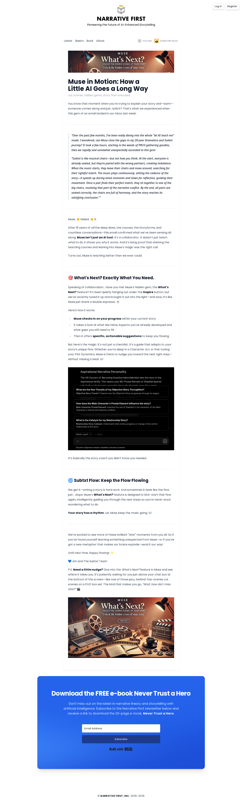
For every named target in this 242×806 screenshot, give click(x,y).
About (100, 41)
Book (90, 41)
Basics (79, 41)
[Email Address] (121, 728)
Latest (68, 41)
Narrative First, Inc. (115, 796)
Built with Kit (121, 749)
